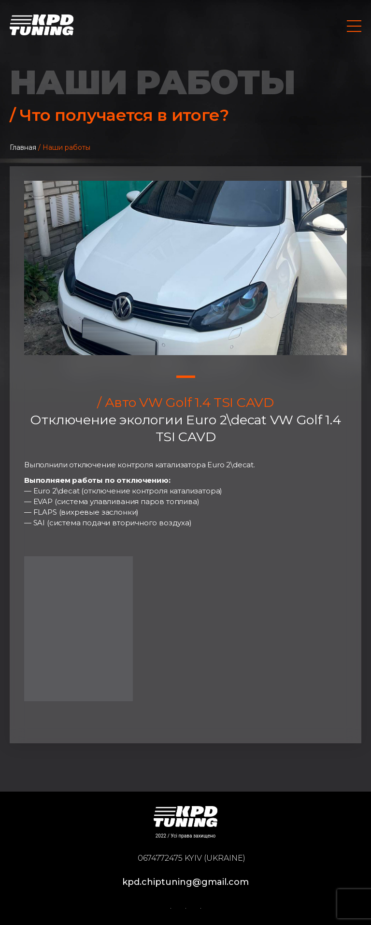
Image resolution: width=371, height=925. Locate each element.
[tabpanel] (185, 268)
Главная (23, 147)
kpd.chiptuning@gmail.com (185, 882)
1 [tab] (185, 377)
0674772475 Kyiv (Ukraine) (191, 858)
